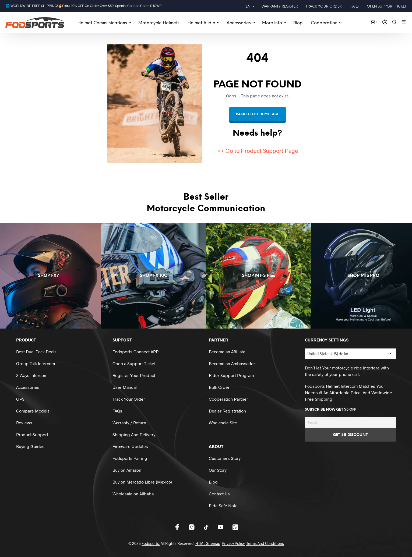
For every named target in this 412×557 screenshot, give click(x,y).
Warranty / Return (129, 422)
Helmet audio (201, 23)
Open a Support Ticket (134, 363)
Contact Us (219, 493)
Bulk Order (219, 387)
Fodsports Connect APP (135, 351)
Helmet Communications (102, 23)
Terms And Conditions (265, 543)
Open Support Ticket (387, 6)
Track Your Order (323, 6)
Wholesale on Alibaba (133, 493)
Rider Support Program (231, 375)
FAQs (117, 410)
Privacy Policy (233, 543)
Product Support (32, 434)
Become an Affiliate (227, 351)
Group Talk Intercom (35, 363)
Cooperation (324, 23)
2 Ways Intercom (31, 375)
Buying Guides (30, 446)
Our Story (218, 470)
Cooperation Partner (228, 398)
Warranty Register (280, 6)
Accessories (239, 23)
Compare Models (33, 410)
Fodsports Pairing (129, 458)
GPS (20, 398)
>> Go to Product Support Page (257, 150)
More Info (272, 23)
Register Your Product (133, 375)
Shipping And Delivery (133, 434)
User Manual (124, 387)
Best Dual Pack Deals (36, 351)
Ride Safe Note (223, 505)
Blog (298, 23)
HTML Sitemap (207, 543)
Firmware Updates (130, 446)
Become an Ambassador (232, 363)
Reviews (24, 422)
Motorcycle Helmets (158, 23)
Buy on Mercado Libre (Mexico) (142, 481)
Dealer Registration (227, 410)
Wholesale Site (223, 422)
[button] (374, 22)
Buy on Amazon (126, 470)
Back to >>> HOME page (257, 114)
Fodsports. (151, 543)
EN (248, 6)
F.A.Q (354, 6)
